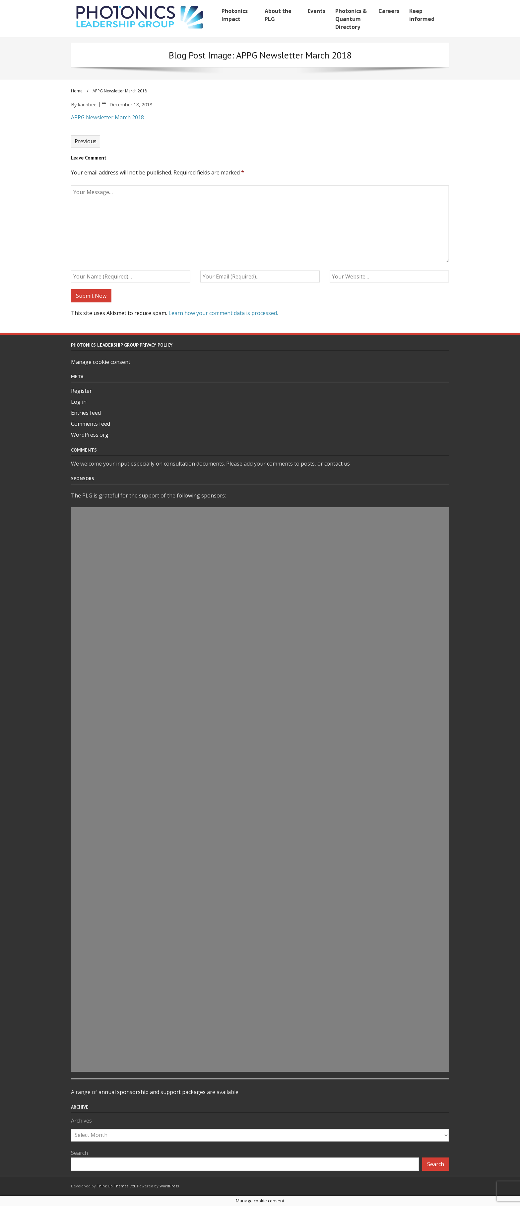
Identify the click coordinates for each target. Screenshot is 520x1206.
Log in (79, 401)
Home (77, 91)
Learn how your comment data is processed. (223, 313)
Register (81, 390)
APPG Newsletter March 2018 (107, 117)
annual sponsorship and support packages (152, 1092)
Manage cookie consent (100, 362)
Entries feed (86, 412)
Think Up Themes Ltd (116, 1185)
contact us (337, 463)
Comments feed (90, 423)
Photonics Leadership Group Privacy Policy (121, 345)
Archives (81, 1120)
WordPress (169, 1185)
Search (79, 1152)
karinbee (87, 104)
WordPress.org (89, 434)
